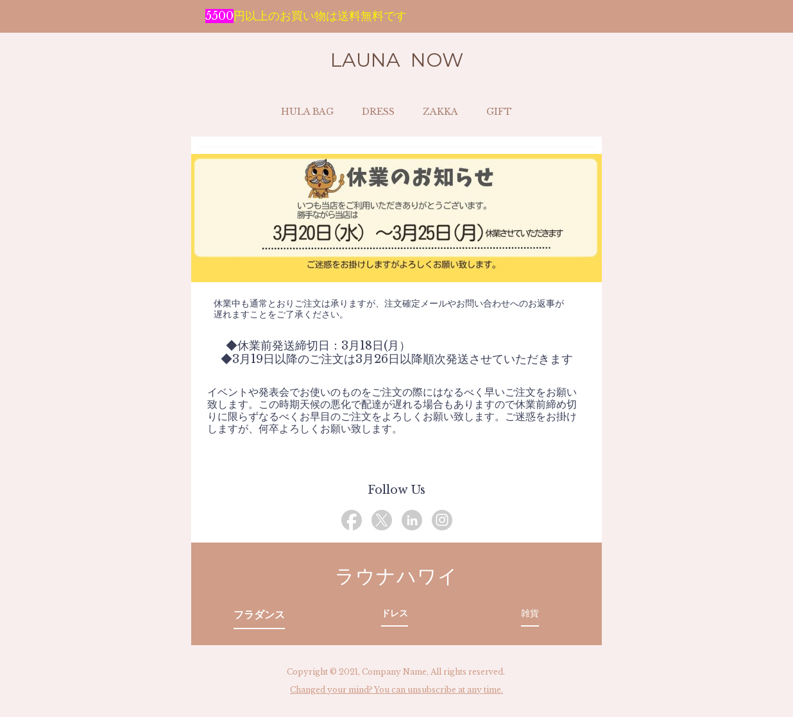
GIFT (499, 111)
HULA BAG (307, 111)
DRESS (378, 111)
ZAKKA (440, 111)
